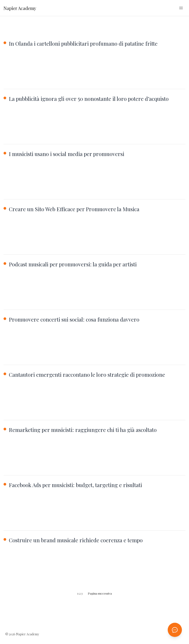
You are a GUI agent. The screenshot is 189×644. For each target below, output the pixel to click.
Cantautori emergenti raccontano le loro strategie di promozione (87, 374)
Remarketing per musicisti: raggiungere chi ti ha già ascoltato (83, 429)
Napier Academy (20, 8)
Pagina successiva (100, 593)
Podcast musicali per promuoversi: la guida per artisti (73, 264)
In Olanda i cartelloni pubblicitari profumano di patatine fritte (83, 43)
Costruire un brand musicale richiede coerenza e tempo (76, 540)
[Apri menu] (181, 8)
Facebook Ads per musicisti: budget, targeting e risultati (75, 485)
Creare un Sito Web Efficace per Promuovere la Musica (74, 209)
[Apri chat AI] (175, 630)
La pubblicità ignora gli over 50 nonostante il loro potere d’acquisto (89, 98)
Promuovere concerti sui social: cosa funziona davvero (74, 319)
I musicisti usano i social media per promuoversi (66, 153)
